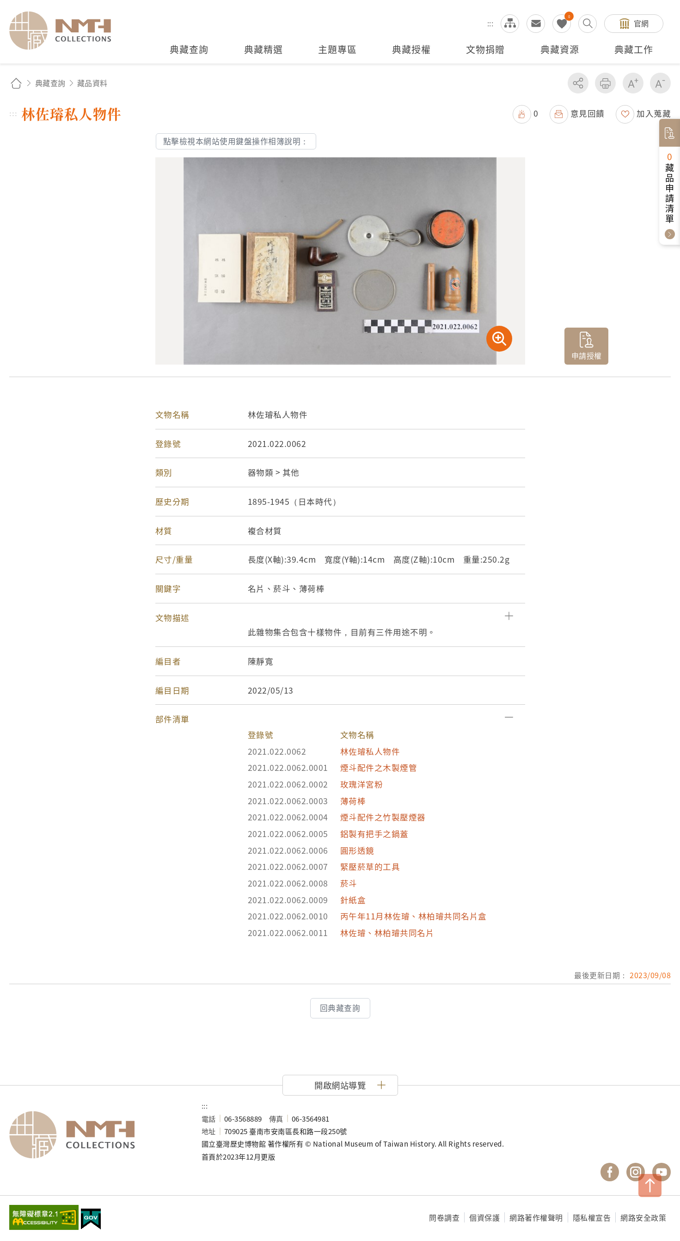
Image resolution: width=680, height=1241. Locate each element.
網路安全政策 (643, 1217)
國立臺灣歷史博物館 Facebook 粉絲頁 (609, 1172)
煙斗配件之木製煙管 (378, 767)
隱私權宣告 (592, 1217)
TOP (650, 1185)
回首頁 (16, 83)
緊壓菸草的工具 (370, 866)
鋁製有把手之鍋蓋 (374, 833)
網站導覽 (510, 23)
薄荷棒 (353, 801)
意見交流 (536, 23)
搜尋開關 (587, 23)
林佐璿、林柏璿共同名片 (387, 932)
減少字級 (660, 83)
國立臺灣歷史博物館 (96, 1135)
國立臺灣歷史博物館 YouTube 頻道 (661, 1172)
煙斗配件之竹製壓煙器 (383, 817)
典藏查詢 (50, 82)
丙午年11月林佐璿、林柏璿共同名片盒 (413, 916)
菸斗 (348, 883)
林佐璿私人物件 (370, 751)
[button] (340, 617)
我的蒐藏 (561, 23)
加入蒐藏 (654, 113)
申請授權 (586, 355)
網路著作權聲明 (536, 1217)
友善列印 (605, 83)
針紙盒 (353, 900)
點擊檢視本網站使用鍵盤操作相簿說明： (236, 141)
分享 (578, 83)
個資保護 (484, 1217)
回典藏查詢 (340, 1007)
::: (490, 23)
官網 (641, 23)
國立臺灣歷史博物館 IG (635, 1172)
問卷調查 (444, 1217)
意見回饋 (587, 113)
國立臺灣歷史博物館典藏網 (65, 30)
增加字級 (633, 83)
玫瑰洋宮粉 (361, 784)
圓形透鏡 (357, 850)
